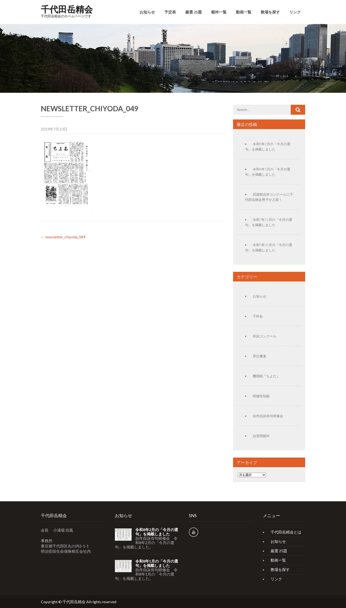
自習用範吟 (261, 436)
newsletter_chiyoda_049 (63, 237)
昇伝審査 (259, 356)
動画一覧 (243, 12)
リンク (295, 12)
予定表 (170, 12)
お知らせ (147, 12)
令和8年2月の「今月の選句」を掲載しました (156, 531)
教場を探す (270, 12)
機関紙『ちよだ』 (266, 376)
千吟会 (258, 316)
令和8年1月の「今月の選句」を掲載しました (156, 563)
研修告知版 (261, 396)
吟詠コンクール (264, 336)
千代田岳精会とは (286, 532)
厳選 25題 (193, 12)
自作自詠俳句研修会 (268, 416)
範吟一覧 (219, 12)
